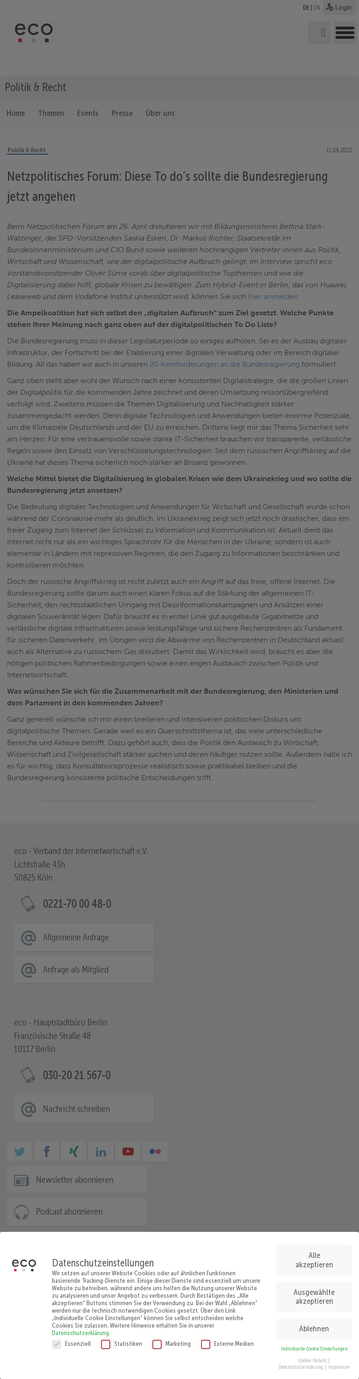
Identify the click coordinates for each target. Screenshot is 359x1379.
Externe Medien (227, 1339)
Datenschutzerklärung (80, 1328)
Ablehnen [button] (314, 1324)
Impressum (339, 1362)
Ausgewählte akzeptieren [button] (314, 1292)
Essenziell (71, 1339)
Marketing (171, 1339)
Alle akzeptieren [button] (314, 1255)
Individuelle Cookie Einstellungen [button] (314, 1344)
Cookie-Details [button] (312, 1355)
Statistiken (121, 1339)
